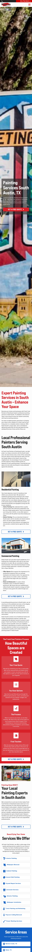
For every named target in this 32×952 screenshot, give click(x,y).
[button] (16, 209)
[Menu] (29, 4)
